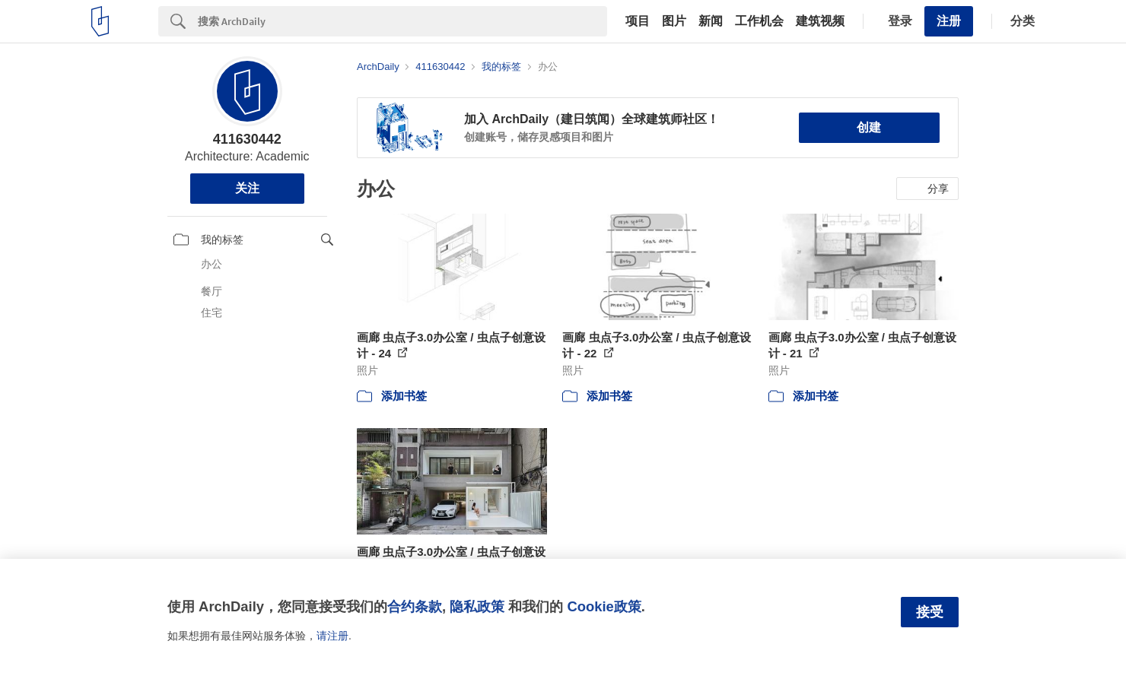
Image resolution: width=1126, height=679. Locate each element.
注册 (949, 20)
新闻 (710, 21)
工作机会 (759, 21)
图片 (674, 21)
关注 (247, 188)
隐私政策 (477, 606)
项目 (637, 21)
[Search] (402, 21)
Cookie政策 (604, 606)
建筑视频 (820, 21)
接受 (929, 612)
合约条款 (414, 606)
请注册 (332, 636)
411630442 (247, 139)
